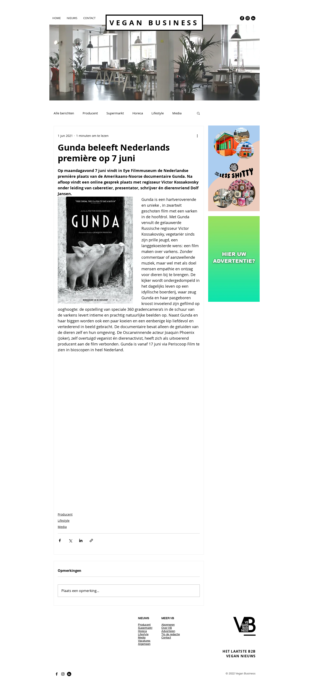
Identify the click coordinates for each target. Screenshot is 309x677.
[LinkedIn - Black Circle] (253, 18)
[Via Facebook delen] (60, 540)
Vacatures (144, 640)
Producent (90, 113)
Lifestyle (157, 113)
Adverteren (168, 631)
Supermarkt (115, 113)
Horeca (137, 113)
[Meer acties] (197, 135)
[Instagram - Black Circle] (247, 18)
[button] (198, 113)
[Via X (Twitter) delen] (70, 540)
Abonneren (168, 624)
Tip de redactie (170, 634)
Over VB (166, 627)
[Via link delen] (91, 540)
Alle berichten (64, 113)
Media (177, 113)
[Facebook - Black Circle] (242, 18)
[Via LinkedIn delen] (81, 540)
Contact (166, 637)
